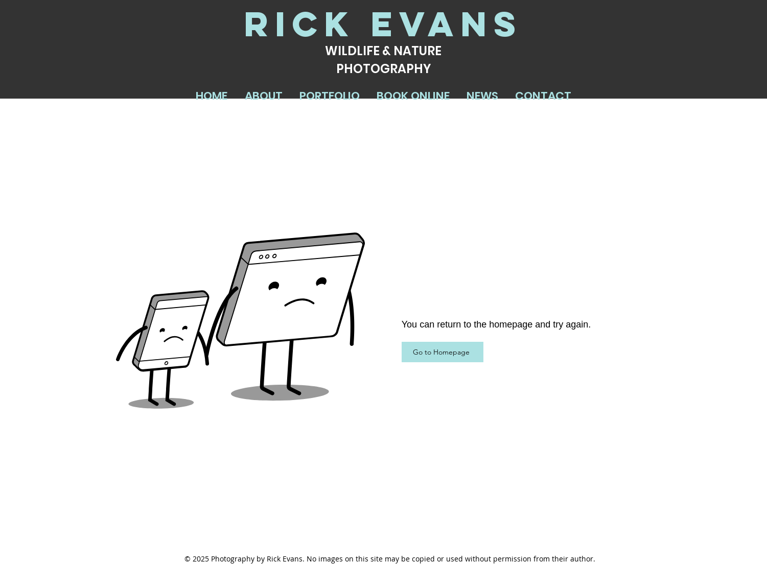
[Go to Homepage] (442, 352)
